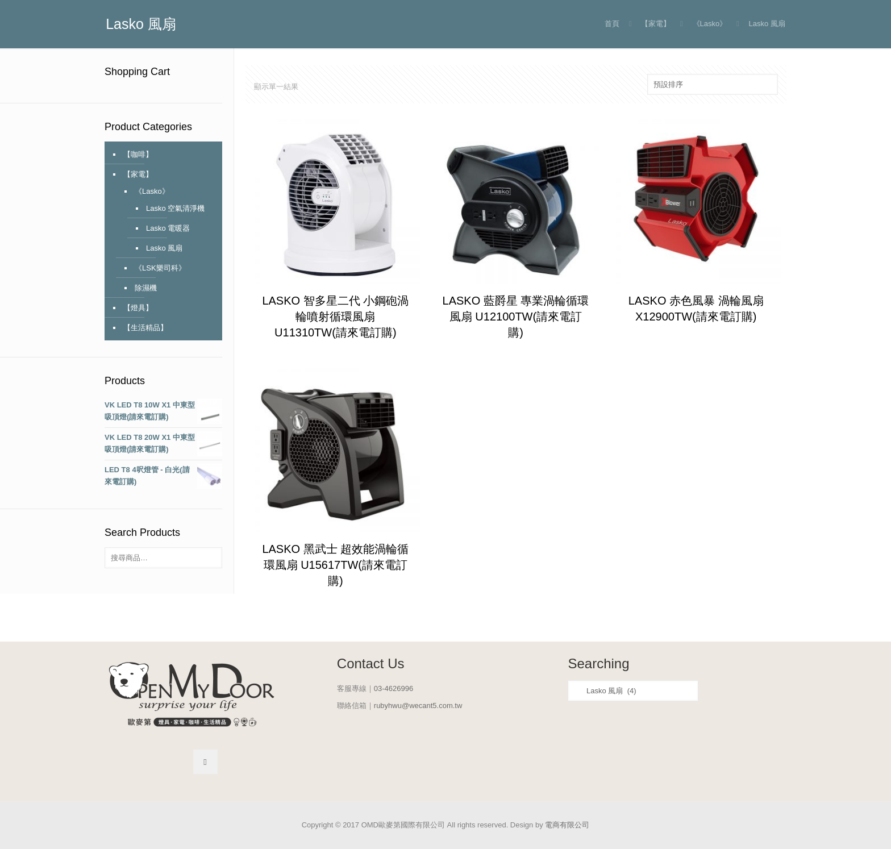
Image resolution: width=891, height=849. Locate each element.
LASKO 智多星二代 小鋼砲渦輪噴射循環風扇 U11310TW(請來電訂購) (335, 316)
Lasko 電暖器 (168, 228)
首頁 (612, 23)
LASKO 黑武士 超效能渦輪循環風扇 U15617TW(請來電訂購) (335, 565)
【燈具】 (138, 307)
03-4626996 (393, 688)
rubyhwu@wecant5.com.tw (418, 705)
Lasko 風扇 (164, 248)
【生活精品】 (145, 327)
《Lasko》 (710, 23)
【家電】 (656, 23)
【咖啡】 (138, 154)
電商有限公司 (567, 825)
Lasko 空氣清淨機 (175, 208)
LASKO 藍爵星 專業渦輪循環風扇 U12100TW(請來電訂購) (516, 316)
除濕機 (146, 288)
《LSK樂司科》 (160, 268)
